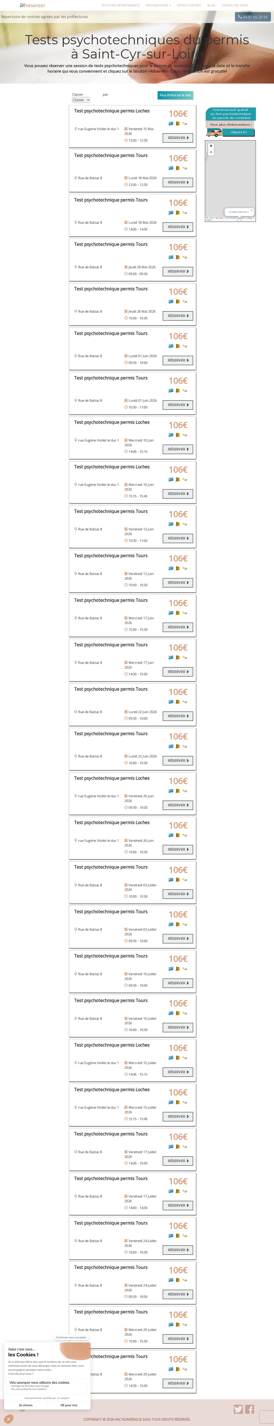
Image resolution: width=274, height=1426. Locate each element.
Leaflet (210, 218)
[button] (251, 210)
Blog (211, 5)
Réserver (178, 138)
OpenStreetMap (230, 218)
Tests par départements (120, 5)
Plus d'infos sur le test (175, 95)
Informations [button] (158, 5)
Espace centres (189, 5)
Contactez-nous (235, 5)
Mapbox (209, 220)
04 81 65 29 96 (253, 16)
